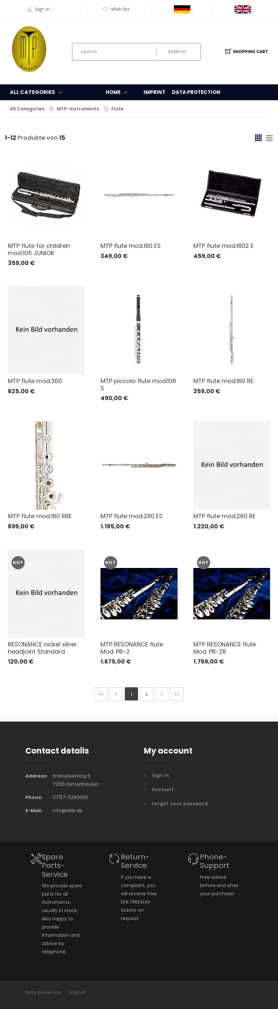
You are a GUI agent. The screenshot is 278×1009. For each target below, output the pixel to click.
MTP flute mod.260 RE (224, 516)
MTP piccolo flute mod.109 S (138, 384)
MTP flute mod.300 (35, 381)
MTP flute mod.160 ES (130, 246)
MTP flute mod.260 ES (131, 516)
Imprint (154, 92)
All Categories (27, 108)
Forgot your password (180, 803)
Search (177, 51)
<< (101, 694)
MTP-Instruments (78, 108)
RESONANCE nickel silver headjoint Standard (42, 648)
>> (177, 694)
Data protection (196, 92)
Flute (117, 108)
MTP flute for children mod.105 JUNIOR (39, 249)
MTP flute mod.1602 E (223, 246)
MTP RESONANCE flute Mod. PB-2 (131, 648)
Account (163, 789)
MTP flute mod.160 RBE (40, 516)
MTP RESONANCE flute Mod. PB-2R (224, 648)
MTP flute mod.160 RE (223, 381)
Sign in (46, 9)
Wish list (115, 9)
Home (118, 92)
